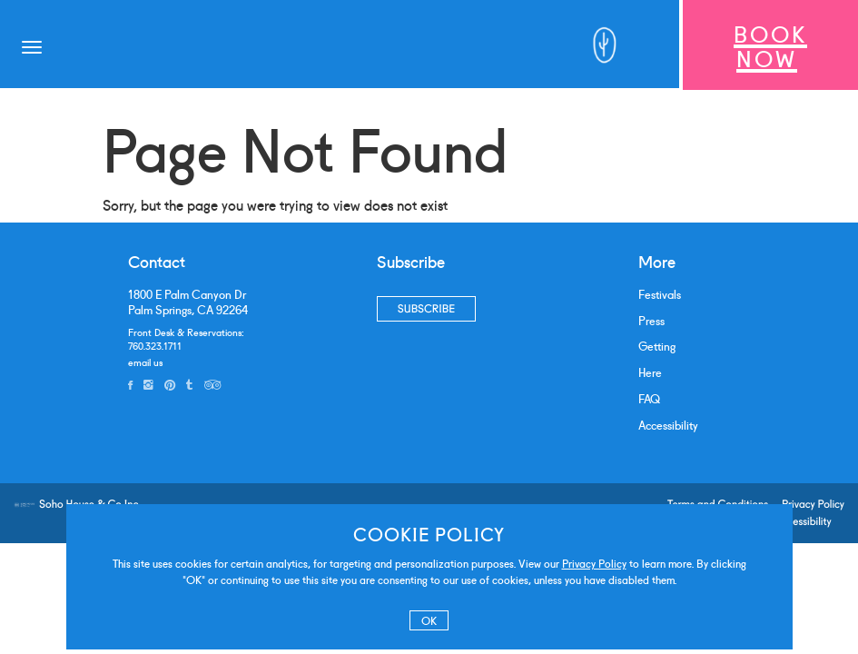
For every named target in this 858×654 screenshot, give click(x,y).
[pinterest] (169, 384)
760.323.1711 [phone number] (155, 345)
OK (429, 620)
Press (651, 320)
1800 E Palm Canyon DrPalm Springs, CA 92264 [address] (188, 302)
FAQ (649, 398)
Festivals (659, 294)
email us (145, 361)
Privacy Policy (594, 562)
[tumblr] (189, 384)
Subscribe (426, 308)
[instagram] (148, 384)
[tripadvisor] (212, 384)
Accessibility (668, 424)
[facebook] (130, 384)
